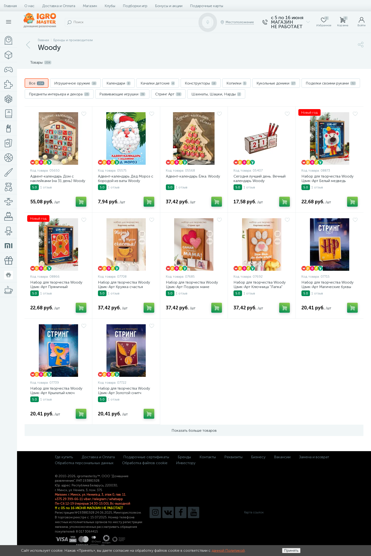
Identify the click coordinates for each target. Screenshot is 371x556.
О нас (29, 6)
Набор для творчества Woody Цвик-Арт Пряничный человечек (56, 287)
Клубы (110, 6)
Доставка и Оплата (58, 6)
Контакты (207, 457)
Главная (10, 6)
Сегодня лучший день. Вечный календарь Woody (260, 178)
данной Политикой (228, 550)
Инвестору (185, 463)
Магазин (90, 6)
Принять (291, 550)
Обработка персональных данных (84, 463)
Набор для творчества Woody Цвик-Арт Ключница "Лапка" (260, 284)
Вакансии (282, 457)
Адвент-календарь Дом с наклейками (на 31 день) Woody (57, 178)
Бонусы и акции (168, 6)
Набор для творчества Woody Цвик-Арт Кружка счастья (124, 284)
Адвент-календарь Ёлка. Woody (193, 176)
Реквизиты (233, 457)
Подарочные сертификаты (146, 457)
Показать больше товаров (194, 430)
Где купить (64, 457)
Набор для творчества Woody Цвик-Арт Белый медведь (327, 178)
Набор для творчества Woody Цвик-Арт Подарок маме (192, 284)
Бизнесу (258, 457)
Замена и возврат (314, 457)
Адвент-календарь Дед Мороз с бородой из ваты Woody (125, 178)
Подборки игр (135, 6)
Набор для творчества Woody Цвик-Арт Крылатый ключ (56, 390)
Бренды (184, 457)
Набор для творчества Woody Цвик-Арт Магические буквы (327, 284)
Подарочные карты (206, 6)
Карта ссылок (254, 512)
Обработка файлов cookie (145, 463)
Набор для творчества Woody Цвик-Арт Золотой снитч (124, 390)
